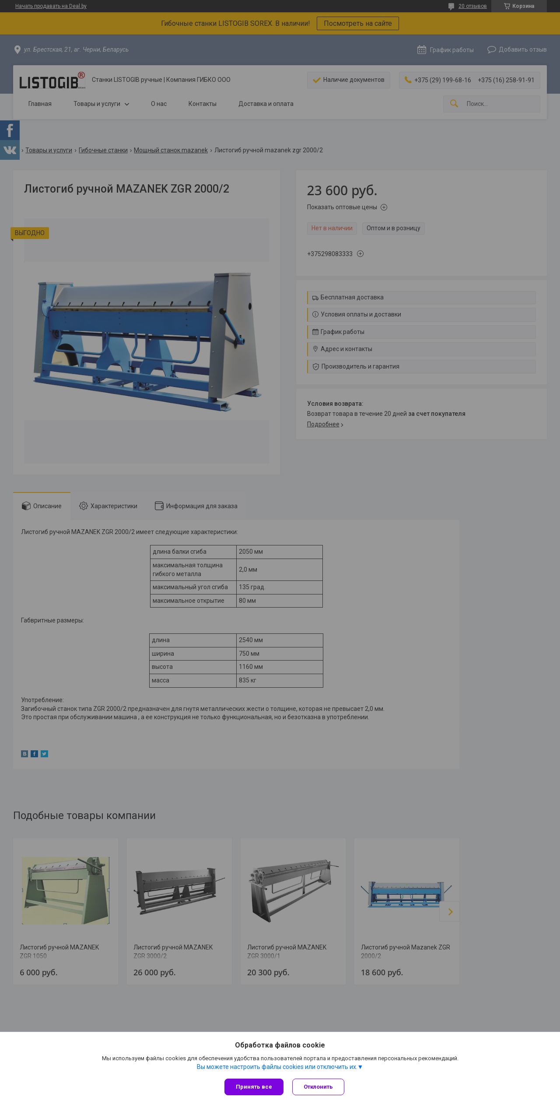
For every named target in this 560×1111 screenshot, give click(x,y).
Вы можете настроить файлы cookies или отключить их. (277, 1066)
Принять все (254, 1086)
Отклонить (318, 1086)
